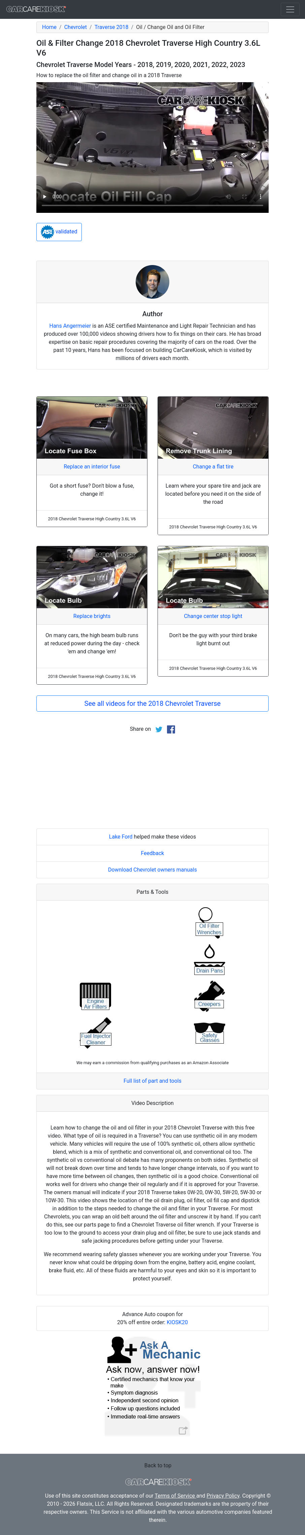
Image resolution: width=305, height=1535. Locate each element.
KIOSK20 (177, 1322)
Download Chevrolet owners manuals (152, 870)
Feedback (152, 853)
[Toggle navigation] (290, 9)
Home (49, 27)
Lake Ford (121, 837)
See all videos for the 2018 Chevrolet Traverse (152, 703)
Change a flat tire (213, 466)
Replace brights (91, 616)
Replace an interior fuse (92, 466)
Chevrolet (75, 27)
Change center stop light (213, 616)
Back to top (157, 1465)
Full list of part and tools (152, 1081)
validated (59, 232)
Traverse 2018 (112, 27)
